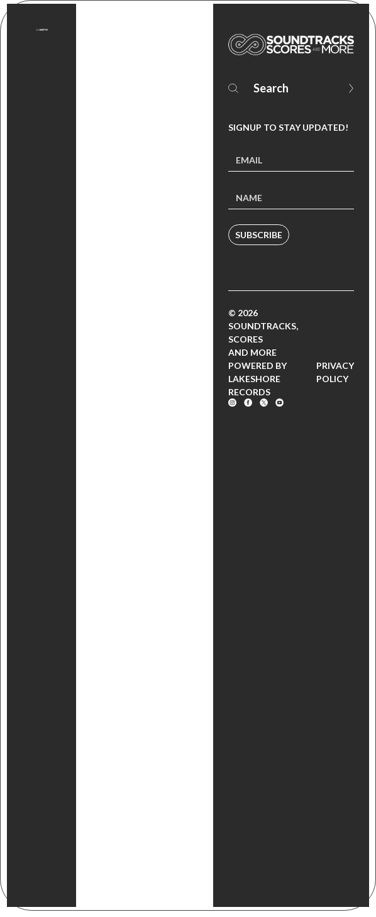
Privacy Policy (335, 372)
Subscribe (258, 234)
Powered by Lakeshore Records (257, 378)
